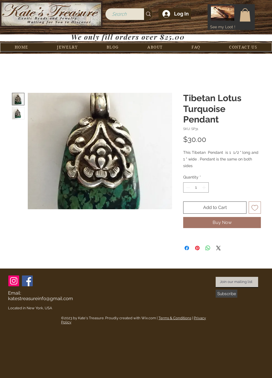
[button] (245, 15)
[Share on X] (218, 248)
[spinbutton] (196, 187)
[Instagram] (13, 280)
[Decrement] (187, 187)
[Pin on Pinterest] (197, 248)
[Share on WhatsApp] (208, 248)
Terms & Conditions (174, 318)
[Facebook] (27, 280)
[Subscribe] (226, 294)
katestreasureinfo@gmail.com (40, 298)
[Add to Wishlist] (255, 207)
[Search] (118, 14)
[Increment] (204, 187)
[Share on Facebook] (186, 248)
